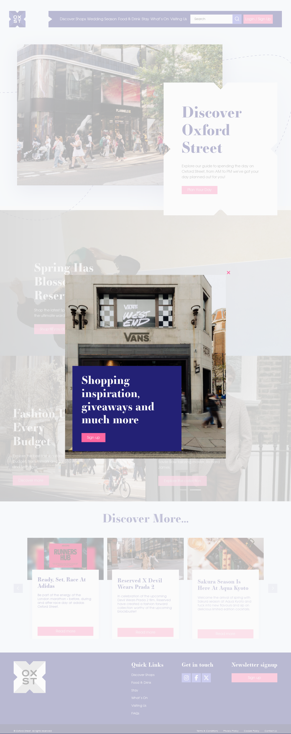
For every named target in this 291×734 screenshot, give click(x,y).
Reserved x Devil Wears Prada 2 (139, 590)
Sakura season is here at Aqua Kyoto (223, 592)
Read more (65, 637)
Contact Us (271, 731)
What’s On (139, 698)
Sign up (93, 271)
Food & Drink (141, 682)
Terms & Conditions (207, 731)
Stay (134, 690)
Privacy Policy (230, 731)
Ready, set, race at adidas (62, 588)
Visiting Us (138, 705)
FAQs (135, 713)
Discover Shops (142, 675)
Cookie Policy (251, 731)
